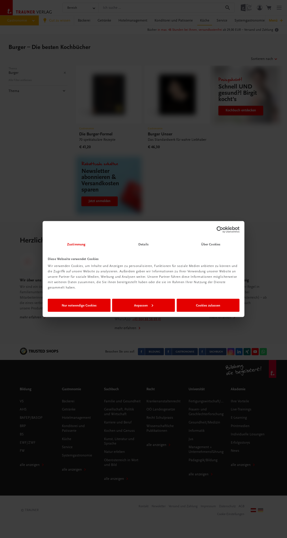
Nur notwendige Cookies (79, 305)
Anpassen (143, 305)
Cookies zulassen (208, 305)
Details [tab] (143, 244)
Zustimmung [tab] (76, 244)
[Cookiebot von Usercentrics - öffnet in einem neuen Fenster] (219, 229)
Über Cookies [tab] (210, 244)
